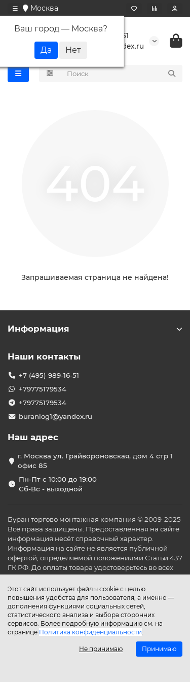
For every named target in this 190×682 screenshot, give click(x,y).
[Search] (122, 73)
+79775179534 (42, 389)
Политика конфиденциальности (90, 632)
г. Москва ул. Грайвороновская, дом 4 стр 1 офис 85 (95, 461)
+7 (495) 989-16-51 (49, 375)
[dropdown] (15, 8)
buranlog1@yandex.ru (55, 416)
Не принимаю (101, 649)
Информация (95, 329)
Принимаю (159, 649)
